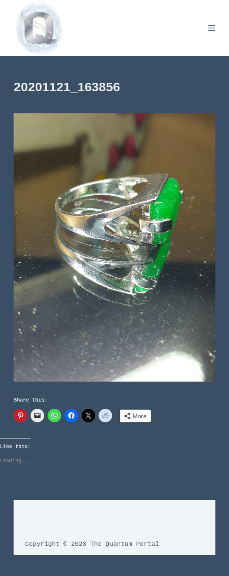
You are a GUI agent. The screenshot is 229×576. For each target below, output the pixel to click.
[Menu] (211, 28)
